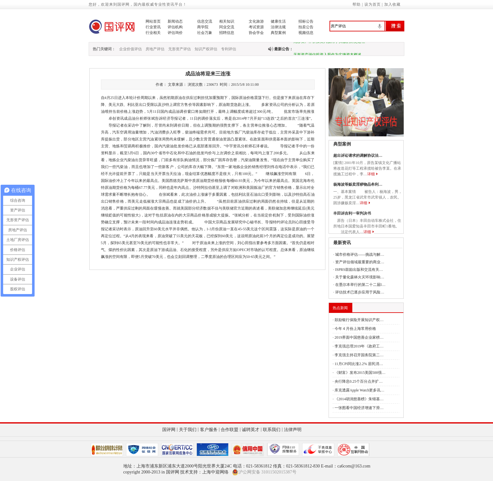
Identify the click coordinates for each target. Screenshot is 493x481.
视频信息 (305, 32)
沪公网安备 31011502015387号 (264, 472)
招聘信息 (226, 32)
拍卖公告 (305, 27)
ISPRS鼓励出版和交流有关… (359, 269)
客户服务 (209, 429)
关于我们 (188, 429)
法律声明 (293, 429)
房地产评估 (155, 49)
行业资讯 (153, 27)
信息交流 (204, 21)
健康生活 (278, 21)
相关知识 (226, 21)
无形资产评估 (179, 49)
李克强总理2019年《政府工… (359, 346)
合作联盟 (229, 429)
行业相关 (153, 32)
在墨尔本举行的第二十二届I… (360, 284)
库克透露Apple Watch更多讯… (359, 390)
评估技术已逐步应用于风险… (359, 292)
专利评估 (228, 49)
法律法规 (278, 27)
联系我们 (271, 429)
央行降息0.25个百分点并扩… (359, 381)
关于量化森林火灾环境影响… (359, 277)
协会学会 (256, 32)
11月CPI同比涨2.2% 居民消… (359, 364)
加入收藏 (392, 4)
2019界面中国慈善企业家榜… (359, 337)
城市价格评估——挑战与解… (359, 254)
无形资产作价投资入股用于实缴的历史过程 (329, 43)
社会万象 (204, 32)
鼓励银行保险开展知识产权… (359, 320)
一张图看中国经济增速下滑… (359, 408)
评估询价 (175, 32)
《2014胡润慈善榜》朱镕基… (359, 399)
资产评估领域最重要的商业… (359, 262)
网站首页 (153, 21)
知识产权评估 (206, 49)
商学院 (202, 27)
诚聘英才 (250, 429)
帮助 (356, 4)
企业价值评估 (130, 49)
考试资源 (256, 27)
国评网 (168, 429)
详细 (371, 174)
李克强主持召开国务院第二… (359, 355)
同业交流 (226, 27)
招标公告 (305, 21)
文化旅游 (256, 21)
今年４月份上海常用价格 (355, 328)
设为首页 (372, 4)
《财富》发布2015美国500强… (360, 372)
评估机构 (175, 27)
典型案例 (278, 32)
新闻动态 (175, 21)
